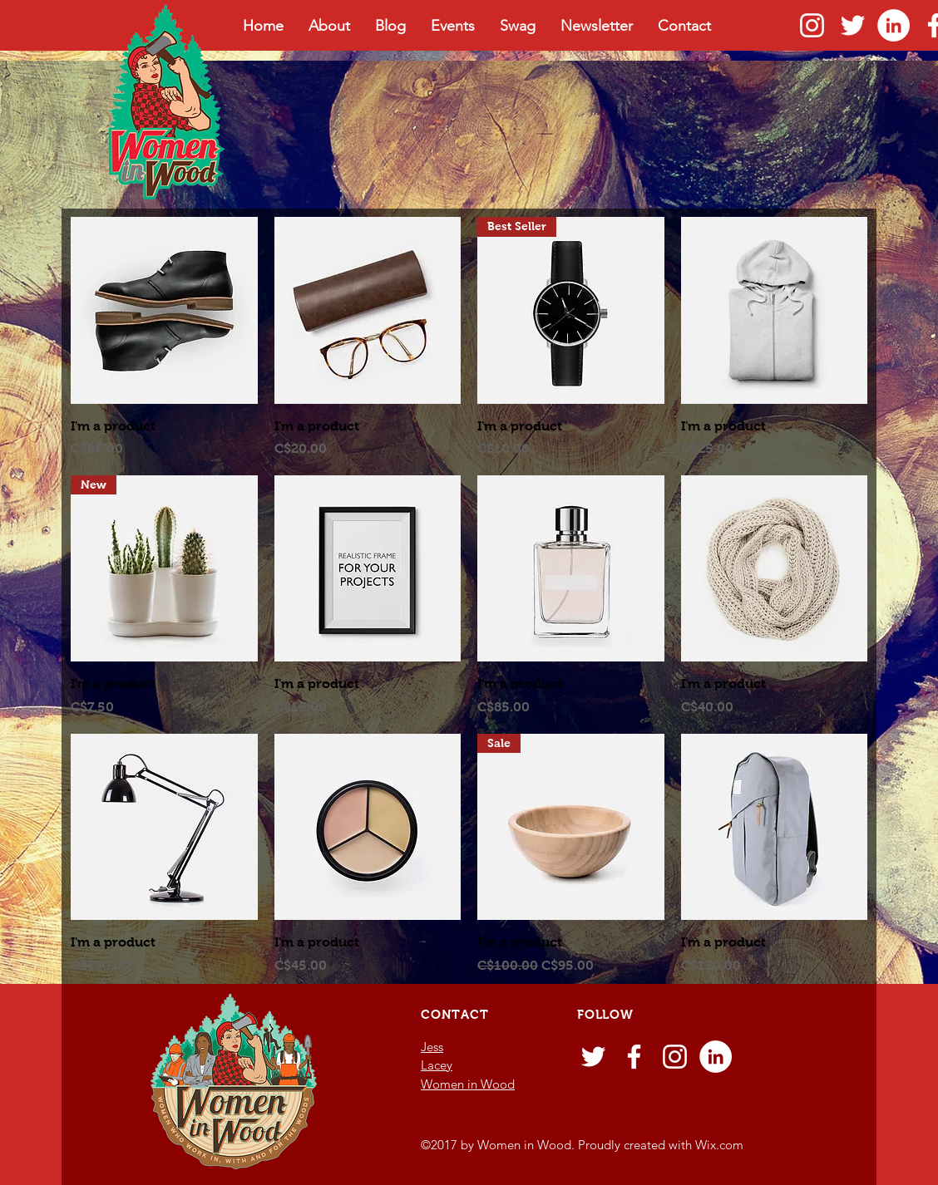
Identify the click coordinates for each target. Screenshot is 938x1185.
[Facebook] (634, 1056)
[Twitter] (853, 25)
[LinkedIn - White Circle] (893, 25)
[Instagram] (812, 25)
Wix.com (719, 1145)
